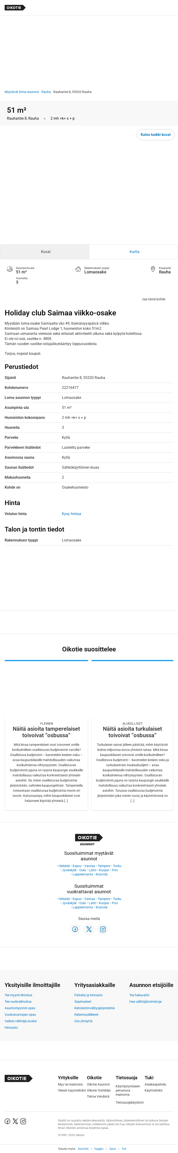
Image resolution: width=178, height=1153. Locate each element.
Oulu (82, 870)
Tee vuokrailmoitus (18, 1001)
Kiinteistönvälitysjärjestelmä (94, 1008)
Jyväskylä (69, 870)
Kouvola (102, 874)
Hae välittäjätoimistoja (145, 1001)
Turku (117, 866)
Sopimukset (82, 1001)
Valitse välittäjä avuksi (21, 1021)
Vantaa (89, 866)
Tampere (104, 866)
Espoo (77, 866)
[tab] (44, 252)
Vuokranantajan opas (20, 1014)
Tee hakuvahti (139, 995)
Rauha (46, 92)
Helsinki (64, 866)
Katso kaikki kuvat (156, 134)
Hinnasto (11, 1027)
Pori (115, 870)
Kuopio (104, 870)
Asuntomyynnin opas (20, 1008)
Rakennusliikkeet (86, 1014)
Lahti (92, 870)
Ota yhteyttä (83, 1021)
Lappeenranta (83, 874)
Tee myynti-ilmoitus (18, 995)
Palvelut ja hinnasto (88, 995)
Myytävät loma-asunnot (22, 92)
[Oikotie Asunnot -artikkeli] (46, 735)
